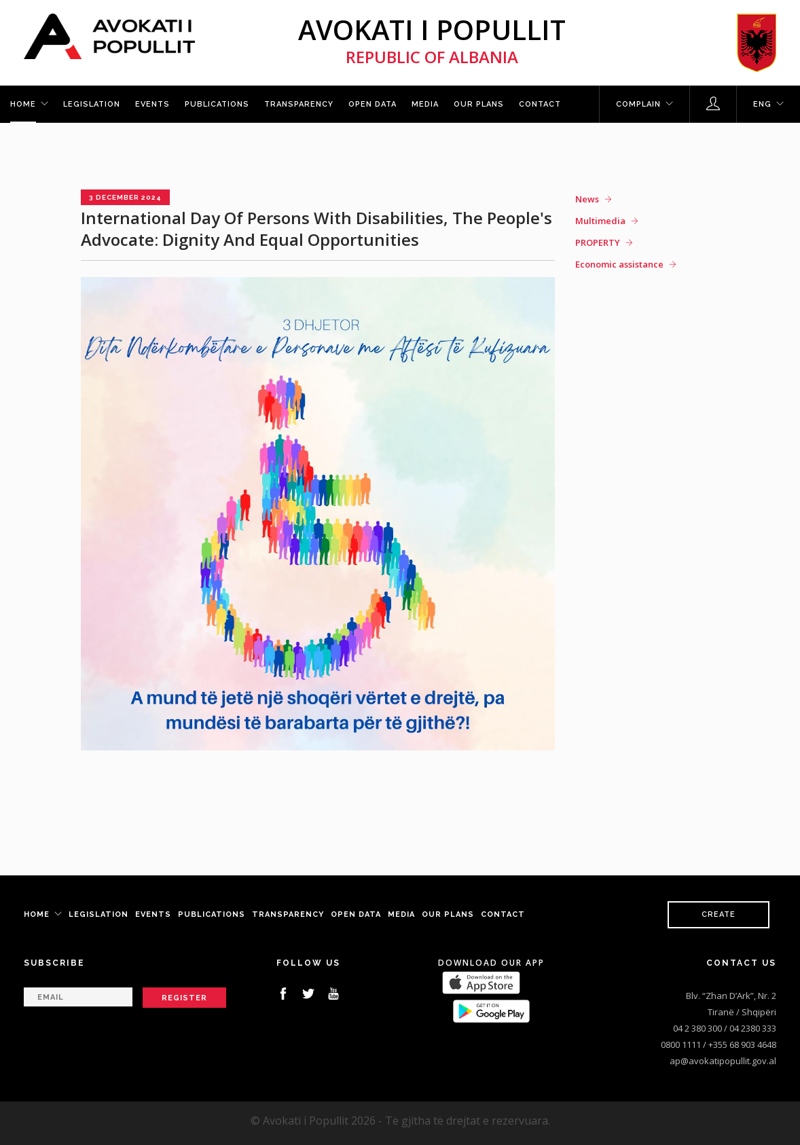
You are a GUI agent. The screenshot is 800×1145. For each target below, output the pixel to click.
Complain (638, 104)
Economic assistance (619, 264)
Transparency (298, 104)
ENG (762, 104)
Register (184, 998)
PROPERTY (597, 242)
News (587, 199)
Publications (217, 104)
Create (718, 914)
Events (152, 104)
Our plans (479, 104)
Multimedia (600, 221)
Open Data (372, 104)
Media (425, 104)
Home (23, 104)
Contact (540, 104)
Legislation (91, 104)
